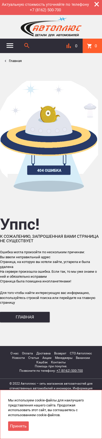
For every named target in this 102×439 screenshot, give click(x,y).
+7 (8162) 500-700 (69, 371)
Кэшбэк (42, 362)
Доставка (43, 353)
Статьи (33, 358)
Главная (15, 61)
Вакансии (83, 358)
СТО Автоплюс (81, 353)
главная (25, 316)
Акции (47, 358)
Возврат (60, 353)
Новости (18, 358)
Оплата (27, 353)
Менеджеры (63, 358)
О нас (14, 353)
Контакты (58, 362)
